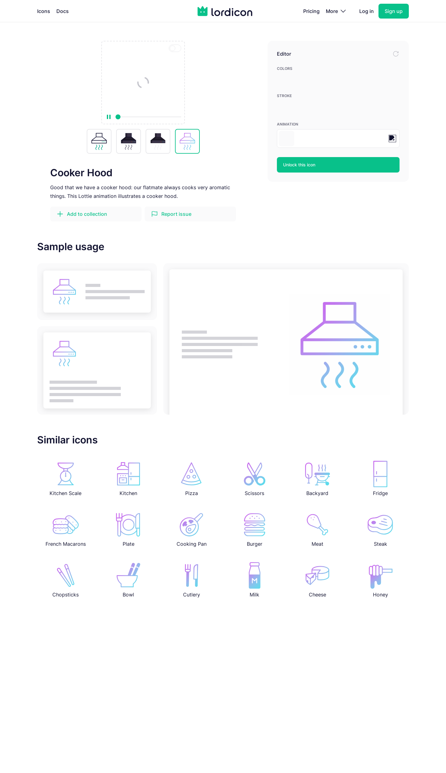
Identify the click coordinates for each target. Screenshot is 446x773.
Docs (62, 11)
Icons (43, 11)
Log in (366, 11)
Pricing (311, 11)
